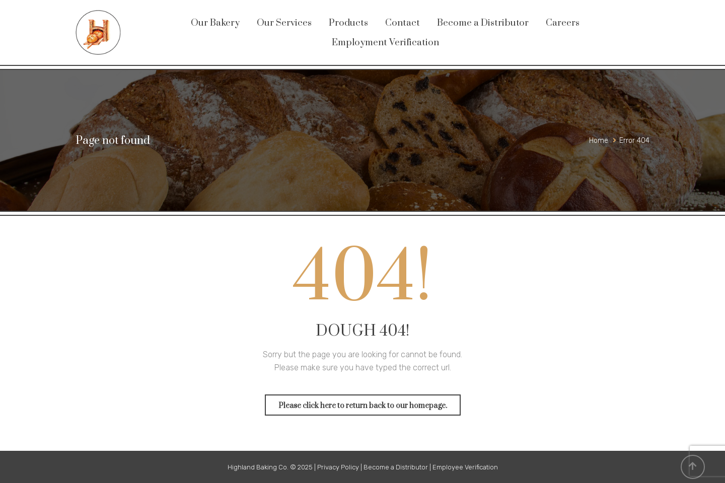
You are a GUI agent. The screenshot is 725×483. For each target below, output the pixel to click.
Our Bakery (215, 23)
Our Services (284, 23)
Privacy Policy (338, 467)
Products (348, 23)
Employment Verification (385, 42)
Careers (562, 23)
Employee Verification (465, 467)
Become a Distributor (483, 23)
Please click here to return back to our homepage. (362, 406)
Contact (402, 23)
